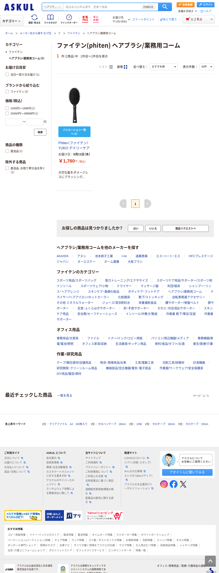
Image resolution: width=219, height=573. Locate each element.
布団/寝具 (173, 286)
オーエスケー (86, 261)
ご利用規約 (93, 462)
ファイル (93, 338)
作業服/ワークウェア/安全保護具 (181, 368)
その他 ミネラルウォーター (75, 302)
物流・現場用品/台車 (113, 362)
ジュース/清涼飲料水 (116, 302)
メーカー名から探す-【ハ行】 (35, 33)
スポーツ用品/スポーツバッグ (76, 280)
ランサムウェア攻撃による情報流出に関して (60, 491)
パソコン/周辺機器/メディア (170, 338)
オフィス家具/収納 (94, 343)
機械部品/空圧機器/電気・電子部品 (128, 368)
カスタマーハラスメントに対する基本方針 (60, 473)
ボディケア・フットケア (144, 291)
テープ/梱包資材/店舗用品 (74, 362)
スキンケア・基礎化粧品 (103, 291)
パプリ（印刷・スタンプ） (137, 464)
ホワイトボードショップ (155, 534)
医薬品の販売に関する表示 (99, 500)
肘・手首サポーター (136, 308)
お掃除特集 (132, 540)
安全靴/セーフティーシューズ (97, 313)
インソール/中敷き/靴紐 (141, 313)
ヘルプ (207, 11)
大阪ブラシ (135, 261)
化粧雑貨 (124, 297)
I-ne (124, 256)
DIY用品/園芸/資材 (69, 373)
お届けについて (15, 462)
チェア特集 (61, 540)
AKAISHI (62, 256)
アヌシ (81, 256)
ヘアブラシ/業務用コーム (185, 291)
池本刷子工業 (104, 256)
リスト (106, 67)
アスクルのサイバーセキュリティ (60, 482)
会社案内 (53, 458)
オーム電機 (111, 261)
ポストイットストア (60, 550)
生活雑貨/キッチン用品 (130, 343)
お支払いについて (16, 467)
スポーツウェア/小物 (94, 286)
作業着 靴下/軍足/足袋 (181, 313)
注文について (13, 458)
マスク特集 (125, 545)
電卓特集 (68, 534)
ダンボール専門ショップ (22, 545)
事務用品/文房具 (67, 338)
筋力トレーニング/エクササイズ (126, 280)
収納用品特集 (168, 545)
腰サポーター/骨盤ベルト (182, 302)
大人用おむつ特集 (146, 545)
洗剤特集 (147, 540)
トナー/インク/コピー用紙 (125, 338)
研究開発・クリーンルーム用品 (77, 368)
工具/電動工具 (144, 362)
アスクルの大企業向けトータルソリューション (138, 486)
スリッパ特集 (164, 540)
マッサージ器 (149, 286)
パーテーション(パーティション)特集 (29, 540)
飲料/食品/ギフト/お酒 (170, 343)
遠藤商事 (142, 256)
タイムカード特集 (102, 534)
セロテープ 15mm (197, 424)
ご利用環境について (98, 471)
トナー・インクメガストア (44, 534)
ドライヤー (124, 286)
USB (139, 424)
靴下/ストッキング (151, 297)
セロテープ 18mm (163, 424)
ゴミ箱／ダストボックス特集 (105, 540)
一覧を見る (64, 395)
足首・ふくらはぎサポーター (96, 308)
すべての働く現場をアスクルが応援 (94, 545)
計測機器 (199, 362)
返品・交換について (17, 471)
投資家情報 (54, 462)
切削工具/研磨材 (173, 362)
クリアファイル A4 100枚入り (68, 424)
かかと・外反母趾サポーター (176, 308)
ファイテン (73, 33)
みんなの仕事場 (135, 471)
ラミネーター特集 (126, 534)
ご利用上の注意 (96, 476)
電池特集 (83, 534)
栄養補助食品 (148, 302)
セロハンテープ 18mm (112, 424)
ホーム (9, 33)
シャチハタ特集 (189, 545)
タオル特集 (182, 540)
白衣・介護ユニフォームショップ (26, 550)
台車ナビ (64, 545)
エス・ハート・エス (168, 256)
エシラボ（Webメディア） (138, 477)
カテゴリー (11, 21)
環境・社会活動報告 (58, 467)
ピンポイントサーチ (120, 550)
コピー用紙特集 (17, 534)
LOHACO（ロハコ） (136, 458)
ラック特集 (77, 540)
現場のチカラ (47, 545)
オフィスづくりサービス (90, 550)
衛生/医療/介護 (203, 343)
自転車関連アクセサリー (188, 297)
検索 (165, 7)
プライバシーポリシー (99, 467)
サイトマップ (93, 458)
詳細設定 (148, 7)
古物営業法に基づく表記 (99, 482)
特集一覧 (141, 550)
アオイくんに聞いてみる (187, 472)
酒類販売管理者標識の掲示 (99, 491)
